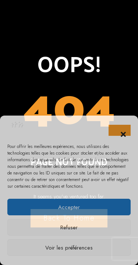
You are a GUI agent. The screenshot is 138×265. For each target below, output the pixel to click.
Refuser (69, 227)
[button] (120, 130)
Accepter (69, 207)
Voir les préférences (69, 248)
